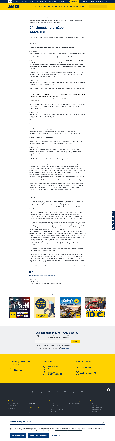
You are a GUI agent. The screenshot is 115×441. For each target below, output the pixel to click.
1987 (37, 410)
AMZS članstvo (54, 405)
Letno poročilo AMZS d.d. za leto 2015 (43, 275)
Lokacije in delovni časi (57, 409)
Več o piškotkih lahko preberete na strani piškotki (68, 430)
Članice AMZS (54, 407)
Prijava (75, 341)
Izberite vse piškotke (18, 436)
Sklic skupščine (36, 272)
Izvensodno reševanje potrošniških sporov (97, 416)
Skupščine (53, 17)
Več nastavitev (56, 436)
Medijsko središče (75, 403)
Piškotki (93, 403)
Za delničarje (46, 17)
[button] (105, 6)
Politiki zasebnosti (66, 348)
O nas (51, 401)
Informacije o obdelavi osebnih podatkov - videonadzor (97, 409)
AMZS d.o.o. (38, 17)
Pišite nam (53, 411)
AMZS (52, 403)
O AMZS (31, 17)
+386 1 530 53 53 (39, 413)
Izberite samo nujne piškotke (38, 436)
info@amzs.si (11, 408)
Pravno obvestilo (95, 413)
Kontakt (11, 401)
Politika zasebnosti (96, 405)
